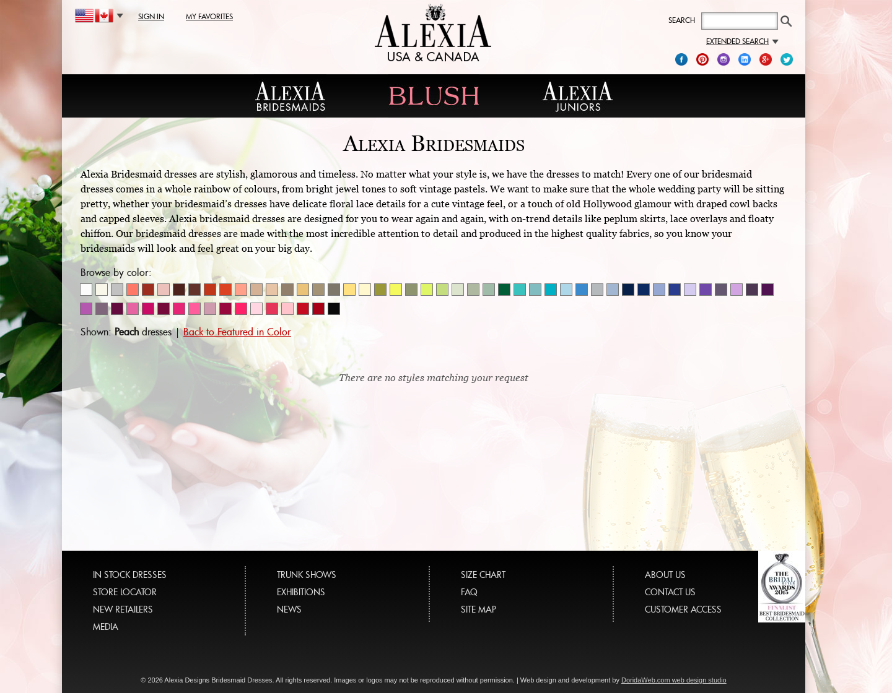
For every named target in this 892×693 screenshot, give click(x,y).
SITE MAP (478, 609)
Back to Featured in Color (237, 331)
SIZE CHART (483, 574)
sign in (151, 16)
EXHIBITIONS (301, 592)
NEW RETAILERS (123, 609)
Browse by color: (116, 272)
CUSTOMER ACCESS (683, 609)
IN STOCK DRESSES (130, 574)
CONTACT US (670, 592)
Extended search (742, 41)
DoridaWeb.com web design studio (674, 680)
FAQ (469, 592)
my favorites (209, 16)
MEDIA (105, 626)
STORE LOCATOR (125, 592)
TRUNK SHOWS (306, 574)
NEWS (289, 609)
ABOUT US (665, 574)
